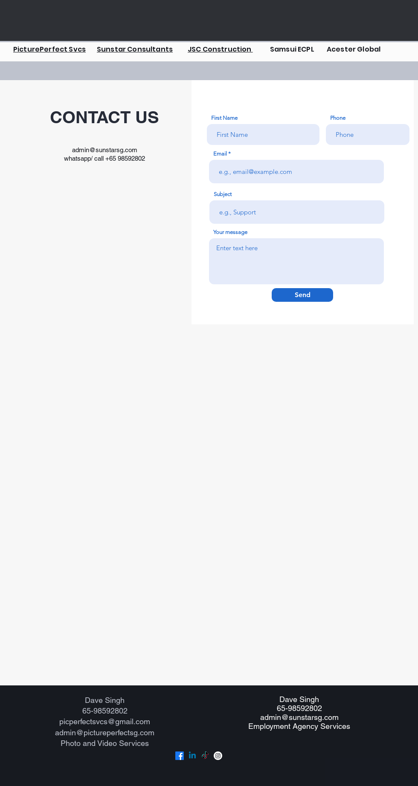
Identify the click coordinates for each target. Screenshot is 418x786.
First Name (224, 118)
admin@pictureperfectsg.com (104, 732)
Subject (223, 194)
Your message (230, 232)
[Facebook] (179, 755)
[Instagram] (218, 755)
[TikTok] (205, 755)
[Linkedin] (192, 755)
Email (220, 153)
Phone (337, 118)
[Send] (302, 295)
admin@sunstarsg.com (104, 149)
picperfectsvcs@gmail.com (104, 721)
